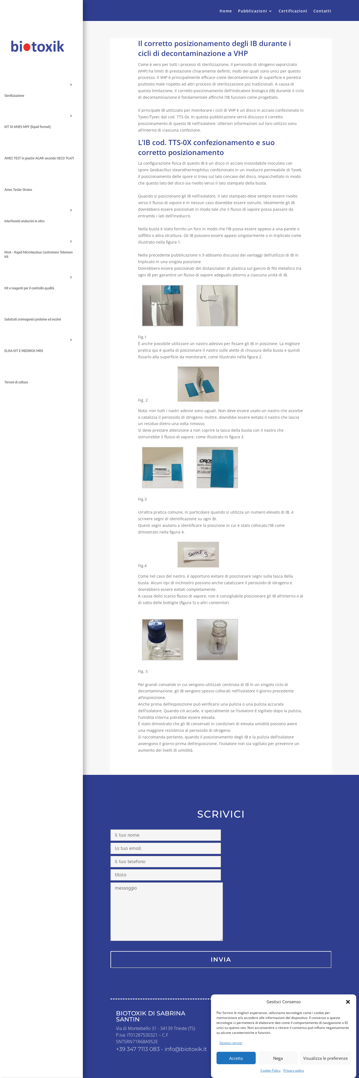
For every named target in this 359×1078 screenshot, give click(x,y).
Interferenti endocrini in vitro (24, 221)
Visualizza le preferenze (325, 1058)
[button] (348, 1002)
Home (226, 11)
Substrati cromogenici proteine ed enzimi (32, 319)
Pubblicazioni (252, 11)
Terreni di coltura (16, 382)
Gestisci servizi (230, 1042)
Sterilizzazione (14, 95)
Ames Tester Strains (18, 189)
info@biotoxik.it (186, 1049)
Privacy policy (293, 1070)
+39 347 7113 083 (138, 1049)
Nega (278, 1058)
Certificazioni (293, 11)
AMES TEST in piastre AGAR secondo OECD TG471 (39, 158)
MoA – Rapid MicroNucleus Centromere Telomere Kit (38, 254)
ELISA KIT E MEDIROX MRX (23, 350)
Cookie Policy (270, 1070)
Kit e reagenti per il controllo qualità (29, 288)
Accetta (236, 1058)
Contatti (322, 11)
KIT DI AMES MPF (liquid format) (27, 126)
